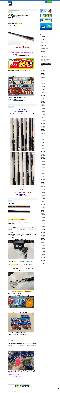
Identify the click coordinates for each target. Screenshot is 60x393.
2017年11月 (42, 223)
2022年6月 (42, 142)
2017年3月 (42, 235)
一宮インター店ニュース (44, 36)
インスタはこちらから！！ (13, 337)
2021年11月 (42, 152)
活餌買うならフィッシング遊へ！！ (15, 340)
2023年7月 (42, 123)
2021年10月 (42, 154)
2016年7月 (42, 245)
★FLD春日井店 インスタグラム (14, 374)
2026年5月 (42, 73)
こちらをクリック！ (23, 195)
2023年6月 (42, 124)
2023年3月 (42, 129)
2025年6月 (42, 89)
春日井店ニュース (34, 229)
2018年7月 (42, 211)
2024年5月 (42, 108)
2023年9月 (42, 120)
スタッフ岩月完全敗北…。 (13, 227)
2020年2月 (42, 183)
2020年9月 (42, 173)
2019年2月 (42, 201)
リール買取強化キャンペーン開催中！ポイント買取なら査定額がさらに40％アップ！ (46, 64)
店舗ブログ (30, 229)
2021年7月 (42, 158)
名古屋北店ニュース (43, 48)
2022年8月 (42, 139)
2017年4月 (42, 233)
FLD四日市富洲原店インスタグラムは (22, 194)
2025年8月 (42, 86)
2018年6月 (42, 213)
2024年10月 (42, 101)
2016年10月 (42, 241)
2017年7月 (42, 229)
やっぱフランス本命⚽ (44, 56)
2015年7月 (42, 263)
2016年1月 (42, 254)
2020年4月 (42, 180)
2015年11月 (42, 257)
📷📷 (14, 99)
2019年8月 (42, 192)
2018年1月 (42, 220)
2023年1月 (42, 132)
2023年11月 (42, 117)
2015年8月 (42, 261)
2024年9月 (42, 102)
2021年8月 (42, 157)
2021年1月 (42, 167)
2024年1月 (42, 114)
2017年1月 (42, 236)
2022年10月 (42, 136)
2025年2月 (42, 95)
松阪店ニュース (43, 42)
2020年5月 (42, 179)
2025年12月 (42, 80)
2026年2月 (42, 77)
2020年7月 (42, 176)
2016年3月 (42, 251)
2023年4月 (42, 127)
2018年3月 (42, 217)
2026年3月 (42, 76)
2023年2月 (42, 130)
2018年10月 (42, 207)
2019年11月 (42, 188)
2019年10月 (42, 189)
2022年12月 (42, 133)
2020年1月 (42, 185)
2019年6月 (42, 195)
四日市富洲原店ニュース (44, 51)
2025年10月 (42, 83)
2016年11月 (42, 239)
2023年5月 (42, 126)
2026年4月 (42, 74)
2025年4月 (42, 92)
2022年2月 (42, 148)
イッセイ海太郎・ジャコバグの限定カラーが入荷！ (16, 343)
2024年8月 (42, 104)
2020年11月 (42, 170)
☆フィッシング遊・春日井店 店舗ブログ (15, 376)
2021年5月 (42, 161)
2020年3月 (42, 182)
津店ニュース (42, 39)
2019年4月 (42, 198)
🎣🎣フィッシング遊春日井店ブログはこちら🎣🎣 (17, 100)
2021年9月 (42, 155)
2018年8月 (42, 210)
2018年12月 (42, 204)
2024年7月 (42, 105)
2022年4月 (42, 145)
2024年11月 (42, 99)
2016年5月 (42, 248)
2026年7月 (42, 70)
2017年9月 (42, 226)
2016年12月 (42, 238)
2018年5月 (42, 214)
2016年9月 (42, 242)
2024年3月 (42, 111)
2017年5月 (42, 232)
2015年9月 (42, 260)
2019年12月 (42, 186)
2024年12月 (42, 98)
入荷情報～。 (11, 199)
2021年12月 (42, 151)
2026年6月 (42, 71)
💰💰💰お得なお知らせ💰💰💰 (14, 10)
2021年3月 (42, 164)
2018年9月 (42, 208)
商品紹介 (42, 57)
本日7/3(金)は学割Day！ (44, 61)
